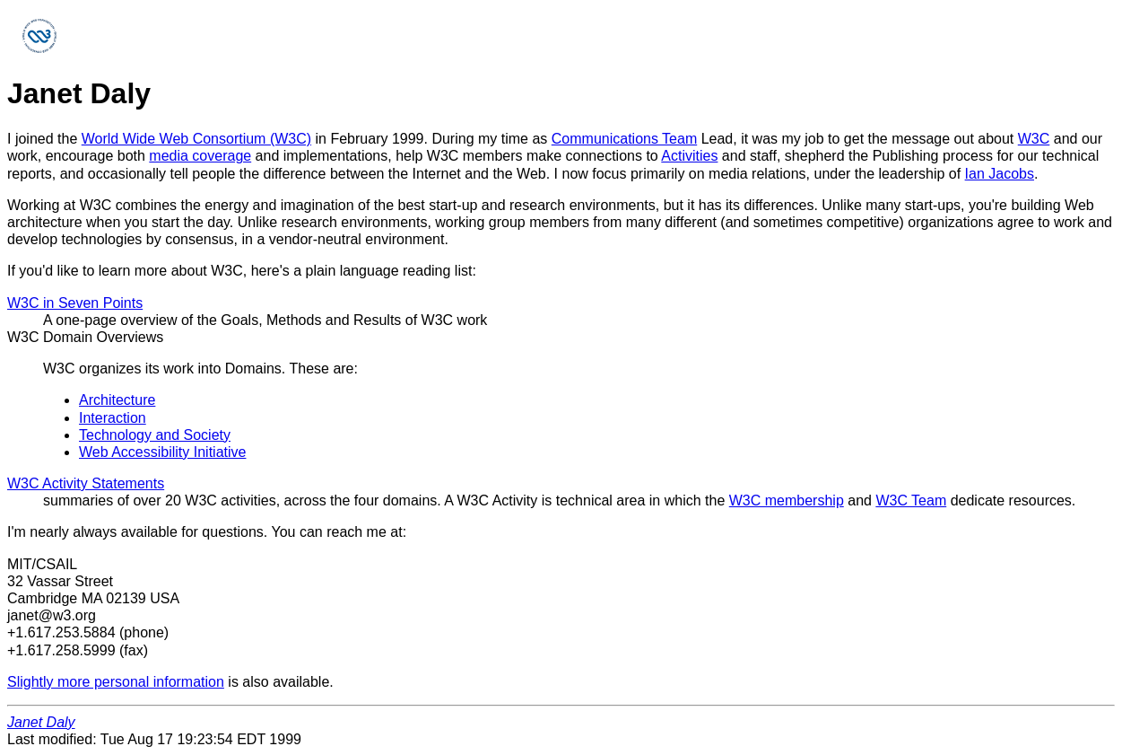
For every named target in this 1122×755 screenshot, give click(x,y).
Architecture (117, 400)
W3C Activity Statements (85, 483)
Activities (689, 155)
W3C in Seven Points (75, 303)
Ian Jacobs (999, 173)
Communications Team (624, 138)
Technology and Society (154, 435)
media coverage (200, 155)
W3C (1034, 138)
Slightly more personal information (115, 681)
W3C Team (910, 500)
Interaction (112, 418)
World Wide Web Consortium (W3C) (196, 138)
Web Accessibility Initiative (162, 452)
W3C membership (786, 500)
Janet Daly (41, 722)
